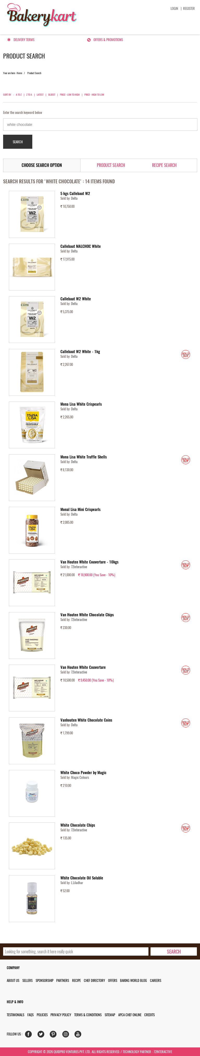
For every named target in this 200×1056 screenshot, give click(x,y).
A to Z (19, 94)
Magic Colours (80, 777)
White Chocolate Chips (77, 825)
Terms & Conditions (88, 1015)
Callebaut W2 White (75, 298)
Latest (40, 94)
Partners (62, 980)
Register (189, 8)
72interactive (79, 567)
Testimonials (15, 1015)
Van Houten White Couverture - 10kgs (89, 562)
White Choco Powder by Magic (83, 772)
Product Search (111, 165)
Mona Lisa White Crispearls (81, 404)
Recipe (76, 980)
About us (13, 980)
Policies (42, 1015)
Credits (149, 1015)
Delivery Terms (24, 39)
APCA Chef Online (129, 1015)
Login (174, 8)
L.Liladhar (77, 882)
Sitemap (110, 1015)
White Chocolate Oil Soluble (81, 877)
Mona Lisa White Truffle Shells (83, 456)
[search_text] (76, 951)
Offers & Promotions (108, 39)
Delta (74, 198)
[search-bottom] (174, 951)
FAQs (30, 1015)
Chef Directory (94, 980)
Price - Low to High (70, 94)
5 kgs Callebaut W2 (75, 193)
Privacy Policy (61, 1015)
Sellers (27, 980)
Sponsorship (44, 980)
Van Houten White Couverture (83, 667)
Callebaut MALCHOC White (80, 246)
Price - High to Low (94, 94)
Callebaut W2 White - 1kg (80, 351)
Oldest (51, 94)
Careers (155, 980)
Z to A (29, 94)
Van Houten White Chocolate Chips (87, 614)
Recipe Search (164, 165)
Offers (112, 980)
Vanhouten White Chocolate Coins (86, 720)
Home (19, 73)
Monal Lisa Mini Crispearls (80, 509)
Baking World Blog (133, 980)
